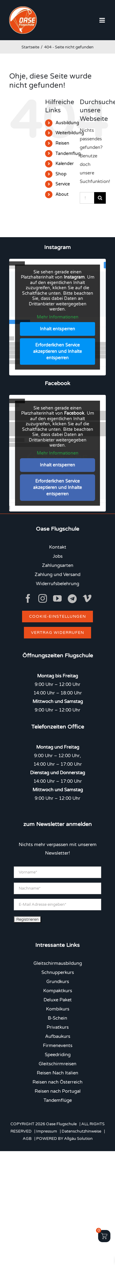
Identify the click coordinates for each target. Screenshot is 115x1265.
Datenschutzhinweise (81, 1131)
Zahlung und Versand (57, 574)
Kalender (65, 163)
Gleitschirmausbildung (57, 963)
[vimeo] (87, 598)
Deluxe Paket (58, 1000)
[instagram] (42, 598)
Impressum (46, 1131)
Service (63, 184)
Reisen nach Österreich (57, 1082)
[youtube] (57, 598)
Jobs (58, 556)
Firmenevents (57, 1045)
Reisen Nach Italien (57, 1073)
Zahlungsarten (57, 565)
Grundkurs (57, 981)
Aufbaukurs (57, 1036)
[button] (95, 1248)
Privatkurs (58, 1027)
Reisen (62, 143)
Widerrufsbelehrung (57, 583)
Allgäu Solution (78, 1138)
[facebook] (28, 598)
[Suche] (100, 198)
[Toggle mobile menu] (102, 20)
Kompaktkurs (57, 990)
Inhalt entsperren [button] (57, 329)
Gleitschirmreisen (57, 1063)
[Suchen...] (87, 198)
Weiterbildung (70, 132)
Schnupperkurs (57, 972)
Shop (61, 174)
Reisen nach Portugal (58, 1091)
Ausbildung (67, 122)
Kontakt (57, 547)
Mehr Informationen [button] (58, 317)
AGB (27, 1138)
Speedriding (58, 1054)
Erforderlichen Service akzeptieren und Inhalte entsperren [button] (57, 351)
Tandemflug (68, 153)
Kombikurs (57, 1009)
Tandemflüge (58, 1100)
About (62, 194)
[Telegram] (72, 598)
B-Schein (57, 1018)
